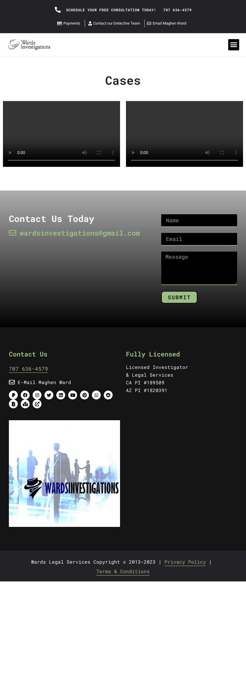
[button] (233, 44)
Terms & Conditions (123, 571)
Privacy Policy (185, 562)
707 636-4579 (28, 368)
